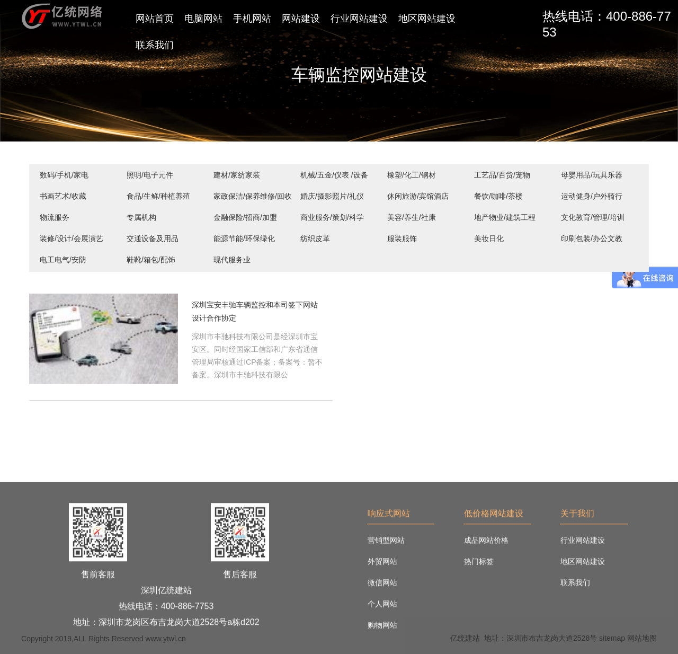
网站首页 (155, 18)
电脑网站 (203, 18)
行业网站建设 (359, 18)
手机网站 (252, 18)
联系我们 (155, 45)
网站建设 (301, 18)
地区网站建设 (427, 18)
